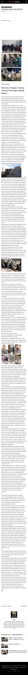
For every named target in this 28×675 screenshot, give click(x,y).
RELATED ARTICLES (6, 634)
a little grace (19, 523)
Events (6, 5)
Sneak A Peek (24, 606)
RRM (10, 7)
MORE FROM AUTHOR (17, 634)
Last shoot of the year (6, 606)
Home (2, 5)
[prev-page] (2, 657)
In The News (7, 7)
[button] (2, 2)
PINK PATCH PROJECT (14, 644)
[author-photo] (14, 617)
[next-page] (4, 657)
